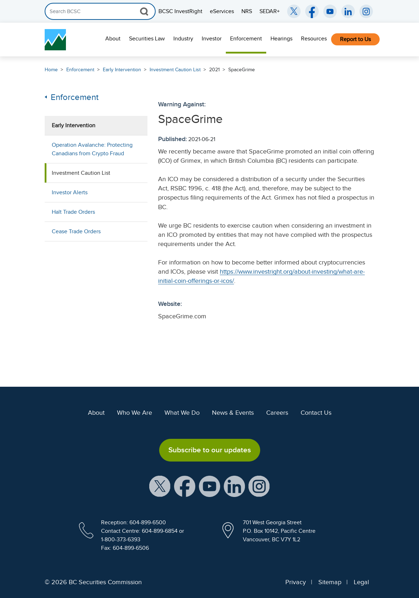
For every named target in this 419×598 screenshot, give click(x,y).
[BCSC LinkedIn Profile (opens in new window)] (234, 485)
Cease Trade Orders (76, 231)
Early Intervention (122, 69)
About (113, 38)
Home (51, 69)
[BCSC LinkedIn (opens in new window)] (348, 11)
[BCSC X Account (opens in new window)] (160, 485)
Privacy (295, 582)
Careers (277, 412)
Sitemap (329, 582)
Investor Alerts (70, 192)
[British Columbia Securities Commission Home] (55, 39)
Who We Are (134, 412)
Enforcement (246, 38)
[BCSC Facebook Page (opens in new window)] (312, 11)
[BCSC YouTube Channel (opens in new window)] (330, 11)
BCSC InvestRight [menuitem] (180, 11)
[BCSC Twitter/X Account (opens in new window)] (294, 11)
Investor (212, 38)
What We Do (182, 412)
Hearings (281, 38)
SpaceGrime (241, 69)
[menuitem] (113, 40)
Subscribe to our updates (209, 450)
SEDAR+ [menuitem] (269, 11)
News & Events (233, 412)
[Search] (100, 11)
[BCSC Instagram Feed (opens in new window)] (366, 11)
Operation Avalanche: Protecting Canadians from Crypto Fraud (92, 149)
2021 (214, 69)
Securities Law (147, 38)
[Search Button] (144, 11)
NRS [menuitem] (246, 11)
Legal (361, 582)
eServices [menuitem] (222, 11)
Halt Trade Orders (73, 212)
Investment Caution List (175, 69)
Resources (314, 38)
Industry (183, 38)
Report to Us (355, 39)
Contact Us (316, 412)
